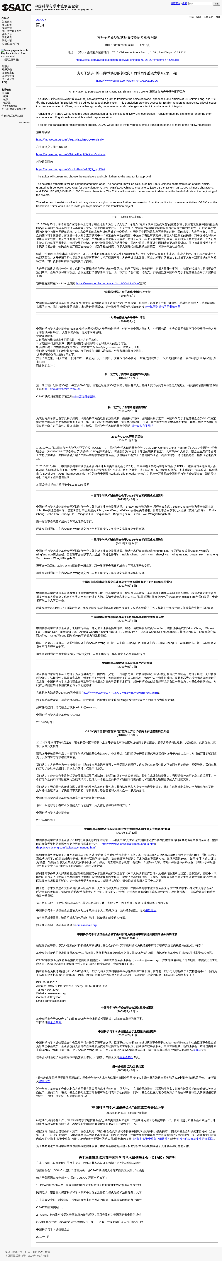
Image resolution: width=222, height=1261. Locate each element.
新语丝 (5, 93)
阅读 (191, 17)
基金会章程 (8, 72)
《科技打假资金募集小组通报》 (150, 1138)
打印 (218, 17)
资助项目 (7, 37)
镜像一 (7, 96)
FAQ (4, 82)
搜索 (184, 3)
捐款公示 (7, 34)
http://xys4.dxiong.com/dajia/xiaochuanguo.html (66, 847)
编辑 (198, 17)
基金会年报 (8, 75)
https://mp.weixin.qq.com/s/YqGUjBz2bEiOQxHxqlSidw (70, 139)
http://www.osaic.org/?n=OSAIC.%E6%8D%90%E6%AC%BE (120, 692)
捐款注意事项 (11, 59)
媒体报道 (7, 24)
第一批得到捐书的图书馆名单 (162, 306)
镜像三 (7, 102)
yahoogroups (10, 105)
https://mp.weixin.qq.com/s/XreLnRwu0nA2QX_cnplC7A (70, 169)
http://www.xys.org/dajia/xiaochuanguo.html (128, 843)
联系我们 (7, 69)
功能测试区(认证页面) (12, 115)
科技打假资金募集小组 (14, 108)
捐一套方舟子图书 (11, 31)
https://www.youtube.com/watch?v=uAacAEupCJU (127, 80)
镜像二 (7, 99)
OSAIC (40, 19)
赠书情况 (44, 1081)
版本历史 (208, 17)
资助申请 (7, 40)
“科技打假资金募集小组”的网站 (195, 1138)
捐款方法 (7, 28)
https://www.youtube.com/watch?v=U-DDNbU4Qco (107, 283)
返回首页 (7, 21)
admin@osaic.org (86, 925)
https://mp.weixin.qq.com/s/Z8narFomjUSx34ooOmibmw (70, 154)
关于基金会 (8, 79)
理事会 (5, 66)
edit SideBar (24, 123)
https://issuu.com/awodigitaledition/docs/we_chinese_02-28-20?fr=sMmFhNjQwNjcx (127, 59)
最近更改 (175, 3)
